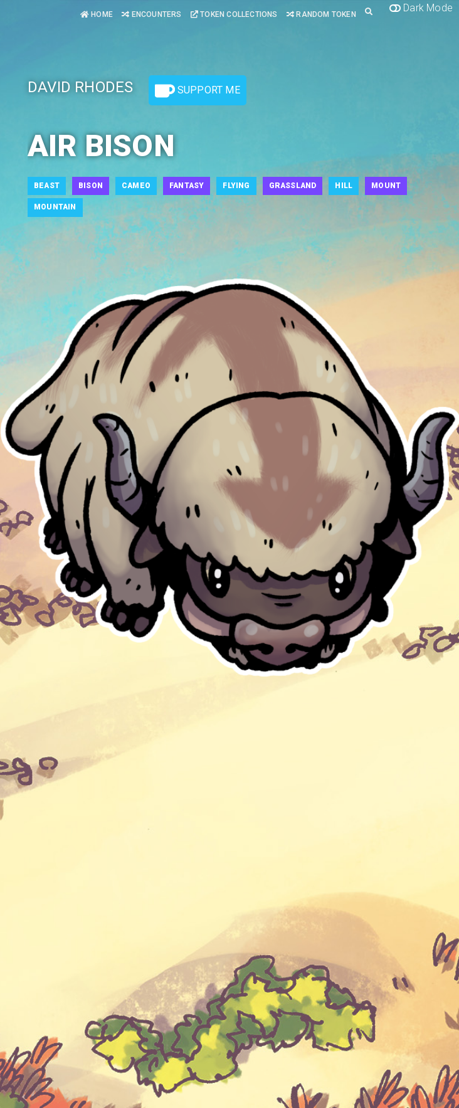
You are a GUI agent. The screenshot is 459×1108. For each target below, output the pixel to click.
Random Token (321, 14)
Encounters (151, 14)
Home (96, 14)
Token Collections (234, 14)
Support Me (197, 91)
